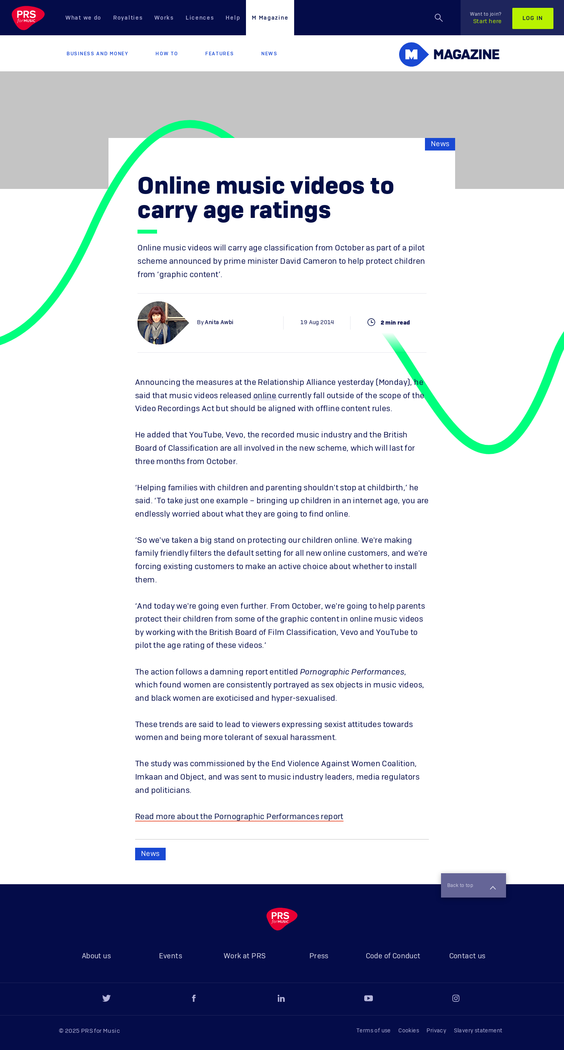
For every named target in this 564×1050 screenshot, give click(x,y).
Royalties (128, 18)
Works (164, 18)
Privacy (436, 1031)
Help (233, 18)
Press (319, 956)
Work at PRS (245, 956)
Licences (200, 18)
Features (219, 53)
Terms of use (373, 1031)
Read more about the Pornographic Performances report (239, 817)
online (264, 396)
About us (96, 956)
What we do (83, 18)
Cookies (408, 1031)
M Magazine (270, 18)
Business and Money (97, 53)
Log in (532, 18)
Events (170, 956)
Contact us (467, 956)
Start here (486, 18)
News (269, 53)
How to (166, 53)
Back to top (469, 885)
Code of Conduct (393, 956)
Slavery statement (478, 1031)
